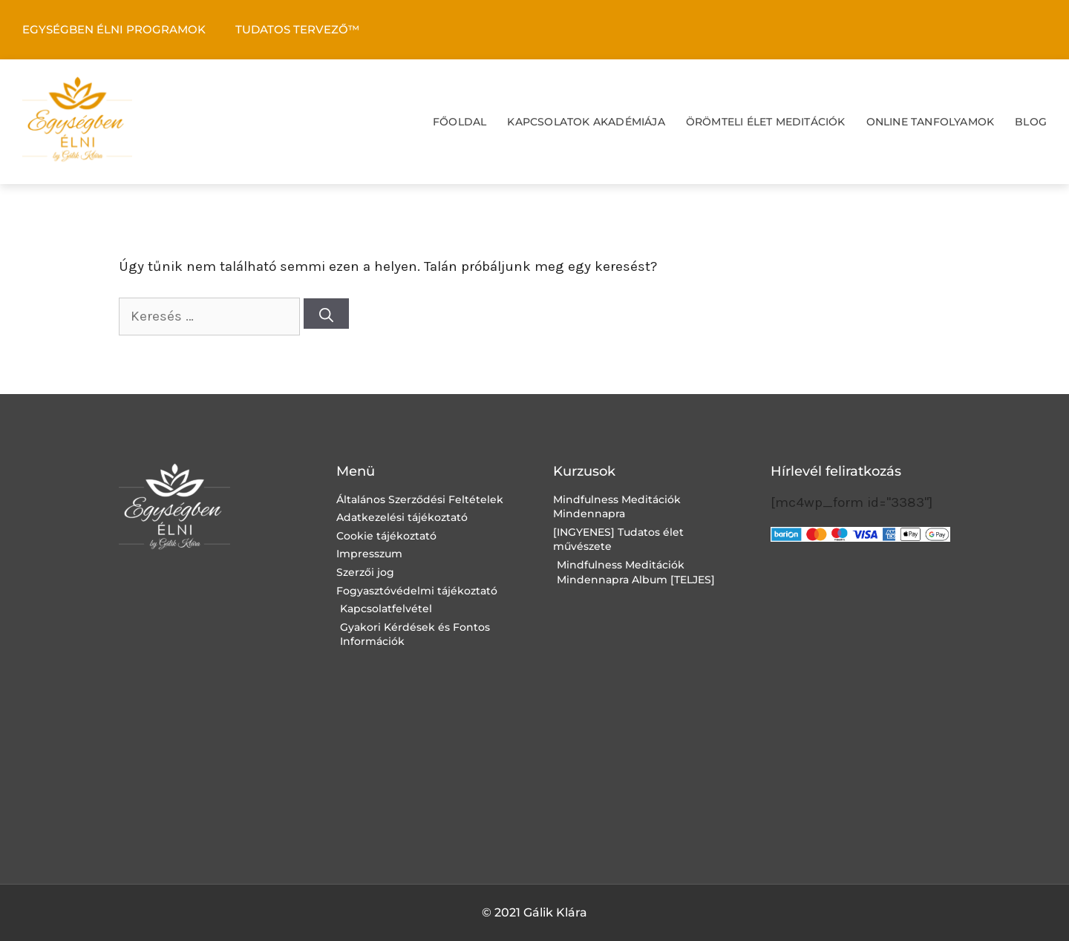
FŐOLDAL (459, 121)
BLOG (1031, 121)
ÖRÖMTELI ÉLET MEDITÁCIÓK (766, 121)
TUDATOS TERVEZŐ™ (297, 29)
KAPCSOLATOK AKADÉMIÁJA (585, 121)
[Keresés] (326, 313)
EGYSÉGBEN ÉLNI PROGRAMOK (114, 29)
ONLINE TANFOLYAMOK (930, 121)
